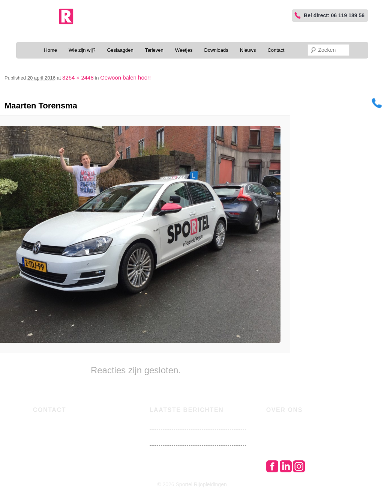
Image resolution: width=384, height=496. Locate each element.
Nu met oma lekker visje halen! (185, 437)
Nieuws (248, 50)
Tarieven (154, 50)
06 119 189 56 (67, 422)
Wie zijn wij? (82, 50)
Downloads (216, 50)
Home (50, 50)
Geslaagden (120, 50)
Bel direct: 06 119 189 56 (334, 15)
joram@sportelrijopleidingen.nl (89, 430)
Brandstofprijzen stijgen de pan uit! (190, 422)
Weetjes (184, 50)
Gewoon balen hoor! (125, 77)
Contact (275, 50)
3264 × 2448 (78, 77)
